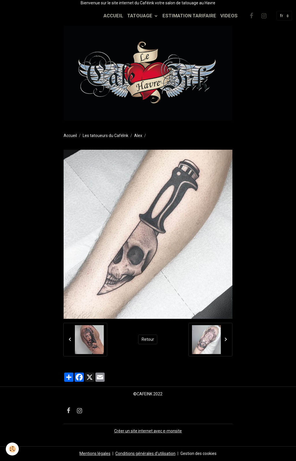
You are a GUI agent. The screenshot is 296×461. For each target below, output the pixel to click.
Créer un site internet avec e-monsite (148, 431)
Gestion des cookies (198, 453)
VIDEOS (229, 15)
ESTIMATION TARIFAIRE (189, 15)
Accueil (70, 135)
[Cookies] (12, 449)
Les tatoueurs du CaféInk (105, 135)
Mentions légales (94, 453)
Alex (138, 135)
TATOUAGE (140, 15)
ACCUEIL (113, 15)
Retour (148, 339)
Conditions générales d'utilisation (145, 453)
